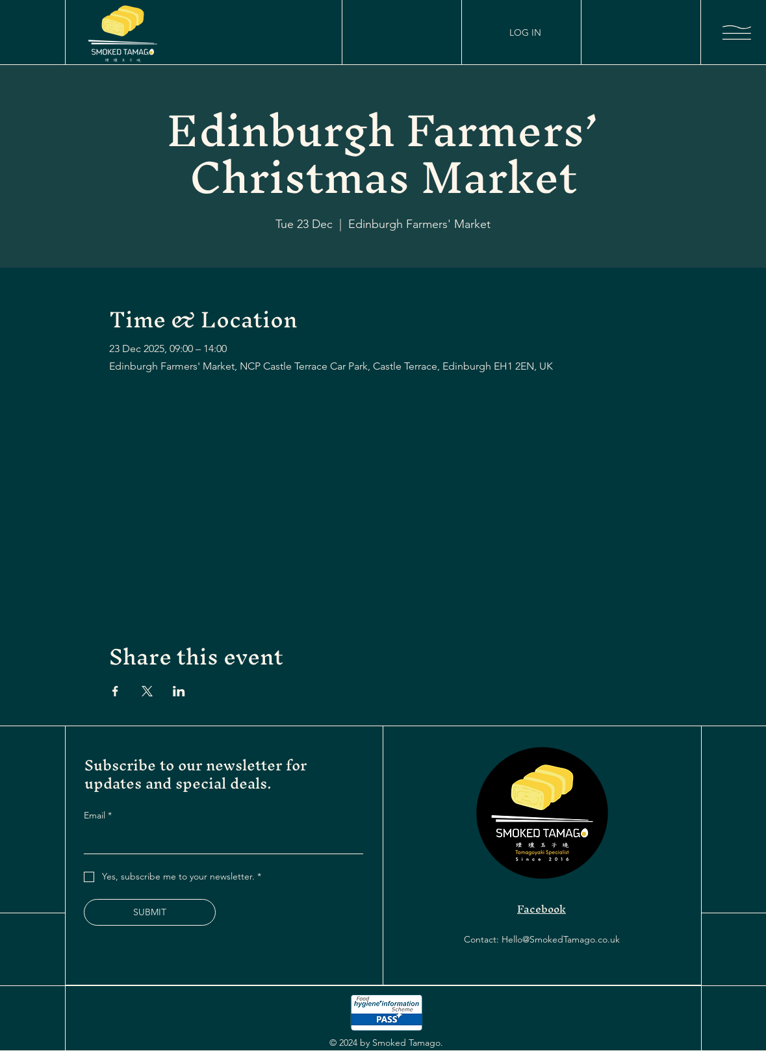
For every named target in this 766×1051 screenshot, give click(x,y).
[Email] (219, 841)
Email (98, 815)
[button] (737, 32)
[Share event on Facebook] (115, 691)
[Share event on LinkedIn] (179, 691)
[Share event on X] (147, 691)
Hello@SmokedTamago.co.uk (561, 939)
